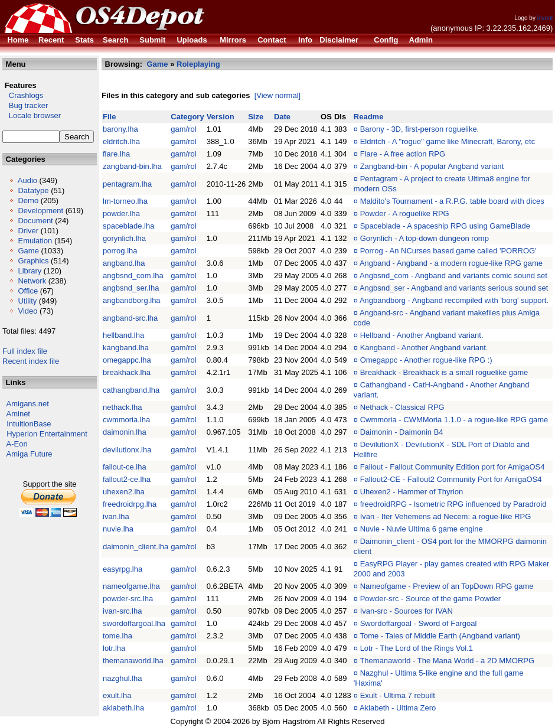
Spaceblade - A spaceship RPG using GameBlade (445, 225)
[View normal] (277, 95)
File (109, 116)
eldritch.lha (121, 141)
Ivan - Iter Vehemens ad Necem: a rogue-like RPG (445, 516)
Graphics (33, 260)
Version (220, 116)
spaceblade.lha (128, 225)
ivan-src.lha (122, 611)
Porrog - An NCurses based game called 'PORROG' (448, 250)
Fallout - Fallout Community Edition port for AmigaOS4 (452, 466)
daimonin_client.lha (135, 546)
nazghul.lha (122, 678)
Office (28, 290)
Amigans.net (27, 403)
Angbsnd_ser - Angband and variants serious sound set (454, 287)
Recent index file (30, 361)
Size (255, 116)
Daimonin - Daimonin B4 (401, 432)
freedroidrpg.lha (129, 504)
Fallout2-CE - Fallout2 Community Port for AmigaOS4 (451, 479)
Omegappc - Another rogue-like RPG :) (426, 360)
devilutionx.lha (127, 449)
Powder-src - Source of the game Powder (430, 598)
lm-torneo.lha (125, 201)
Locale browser (31, 115)
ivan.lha (116, 516)
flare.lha (116, 153)
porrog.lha (120, 250)
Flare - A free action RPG (403, 153)
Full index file (24, 351)
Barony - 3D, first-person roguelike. (419, 129)
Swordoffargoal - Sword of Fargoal (418, 623)
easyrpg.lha (122, 569)
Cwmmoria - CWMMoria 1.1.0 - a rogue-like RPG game (454, 419)
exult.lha (117, 695)
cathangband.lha (131, 390)
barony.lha (120, 129)
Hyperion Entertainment (46, 433)
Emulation (35, 240)
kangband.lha (126, 347)
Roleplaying (198, 64)
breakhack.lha (127, 372)
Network (32, 280)
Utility (27, 300)
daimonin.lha (124, 432)
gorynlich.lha (124, 238)
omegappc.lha (127, 360)
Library (29, 270)
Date (282, 116)
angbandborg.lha (132, 300)
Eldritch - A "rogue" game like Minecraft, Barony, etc (448, 141)
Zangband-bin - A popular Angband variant (432, 166)
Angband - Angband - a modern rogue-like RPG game (451, 263)
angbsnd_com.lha (133, 275)
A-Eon (17, 443)
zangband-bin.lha (132, 166)
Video (27, 311)
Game (28, 250)
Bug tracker (25, 105)
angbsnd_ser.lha (131, 287)
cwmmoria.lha (126, 419)
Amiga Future (29, 453)
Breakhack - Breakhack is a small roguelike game (444, 372)
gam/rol (183, 129)
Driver (28, 230)
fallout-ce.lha (124, 466)
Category (187, 116)
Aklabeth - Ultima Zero (398, 707)
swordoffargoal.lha (134, 623)
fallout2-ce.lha (127, 479)
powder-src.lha (128, 598)
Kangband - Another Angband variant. (424, 347)
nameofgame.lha (131, 586)
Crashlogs (22, 95)
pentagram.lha (127, 184)
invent (545, 18)
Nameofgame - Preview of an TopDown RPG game (447, 586)
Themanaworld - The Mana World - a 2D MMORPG (447, 660)
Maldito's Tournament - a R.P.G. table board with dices (452, 201)
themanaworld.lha (133, 660)
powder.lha (121, 213)
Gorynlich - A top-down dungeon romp (424, 238)
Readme (369, 116)
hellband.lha (123, 335)
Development (40, 210)
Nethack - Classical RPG (402, 407)
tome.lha (117, 635)
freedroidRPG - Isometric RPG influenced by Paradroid (453, 504)
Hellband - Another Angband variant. (422, 335)
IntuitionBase (28, 423)
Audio (27, 180)
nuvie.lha (118, 528)
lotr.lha (114, 648)
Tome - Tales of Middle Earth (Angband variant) (440, 635)
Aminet (18, 413)
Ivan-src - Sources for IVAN (406, 611)
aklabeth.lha (123, 707)
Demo (28, 200)
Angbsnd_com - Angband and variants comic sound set (453, 275)
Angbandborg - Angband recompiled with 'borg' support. (454, 300)
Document (35, 220)
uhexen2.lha (124, 491)
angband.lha (124, 263)
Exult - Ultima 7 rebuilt (397, 695)
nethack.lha (122, 407)
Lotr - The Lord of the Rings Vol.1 (416, 648)
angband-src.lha (130, 318)
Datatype (33, 190)
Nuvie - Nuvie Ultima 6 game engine (421, 528)
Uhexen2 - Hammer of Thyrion (411, 491)
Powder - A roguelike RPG (404, 213)
